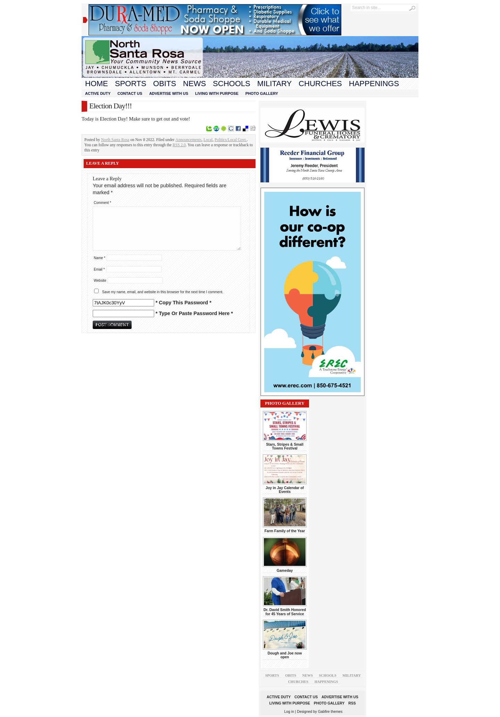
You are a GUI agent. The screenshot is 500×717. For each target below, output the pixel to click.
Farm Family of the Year (285, 531)
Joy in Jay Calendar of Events (285, 490)
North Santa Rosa (115, 140)
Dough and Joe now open (285, 655)
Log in (289, 712)
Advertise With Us (168, 93)
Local (207, 140)
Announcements (188, 140)
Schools (231, 83)
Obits (164, 83)
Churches (320, 83)
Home (96, 83)
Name (99, 258)
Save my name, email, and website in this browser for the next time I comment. (162, 292)
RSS (352, 703)
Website (100, 280)
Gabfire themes (330, 712)
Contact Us (129, 93)
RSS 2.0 (179, 145)
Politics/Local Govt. (231, 140)
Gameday (285, 570)
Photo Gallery (261, 93)
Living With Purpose (217, 93)
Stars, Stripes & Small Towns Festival (284, 446)
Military (274, 83)
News (194, 83)
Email (99, 269)
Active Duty (97, 93)
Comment (102, 203)
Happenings (374, 83)
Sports (130, 83)
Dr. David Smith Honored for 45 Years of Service (285, 612)
